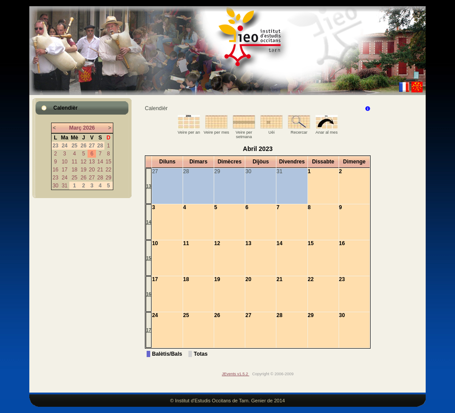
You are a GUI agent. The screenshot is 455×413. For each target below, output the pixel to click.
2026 (89, 128)
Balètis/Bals (167, 354)
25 (74, 178)
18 (74, 170)
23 (55, 178)
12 (83, 162)
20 (92, 170)
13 (92, 162)
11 (74, 162)
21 (100, 170)
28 (100, 178)
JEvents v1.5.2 (235, 374)
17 (65, 170)
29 (108, 178)
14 (100, 162)
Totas (201, 354)
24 (65, 178)
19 (83, 170)
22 (108, 170)
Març (75, 128)
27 (92, 178)
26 (83, 178)
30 (55, 186)
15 (108, 162)
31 (65, 186)
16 (55, 170)
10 (65, 162)
